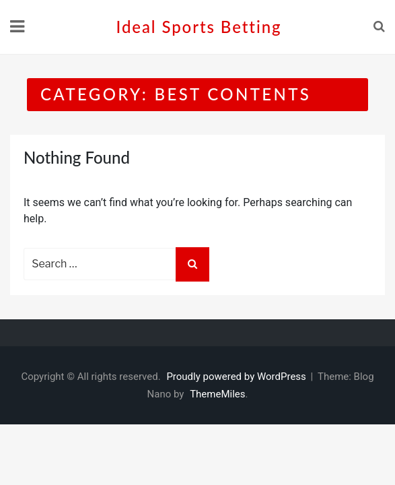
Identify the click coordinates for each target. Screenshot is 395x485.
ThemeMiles (217, 394)
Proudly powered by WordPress (237, 376)
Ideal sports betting (199, 26)
